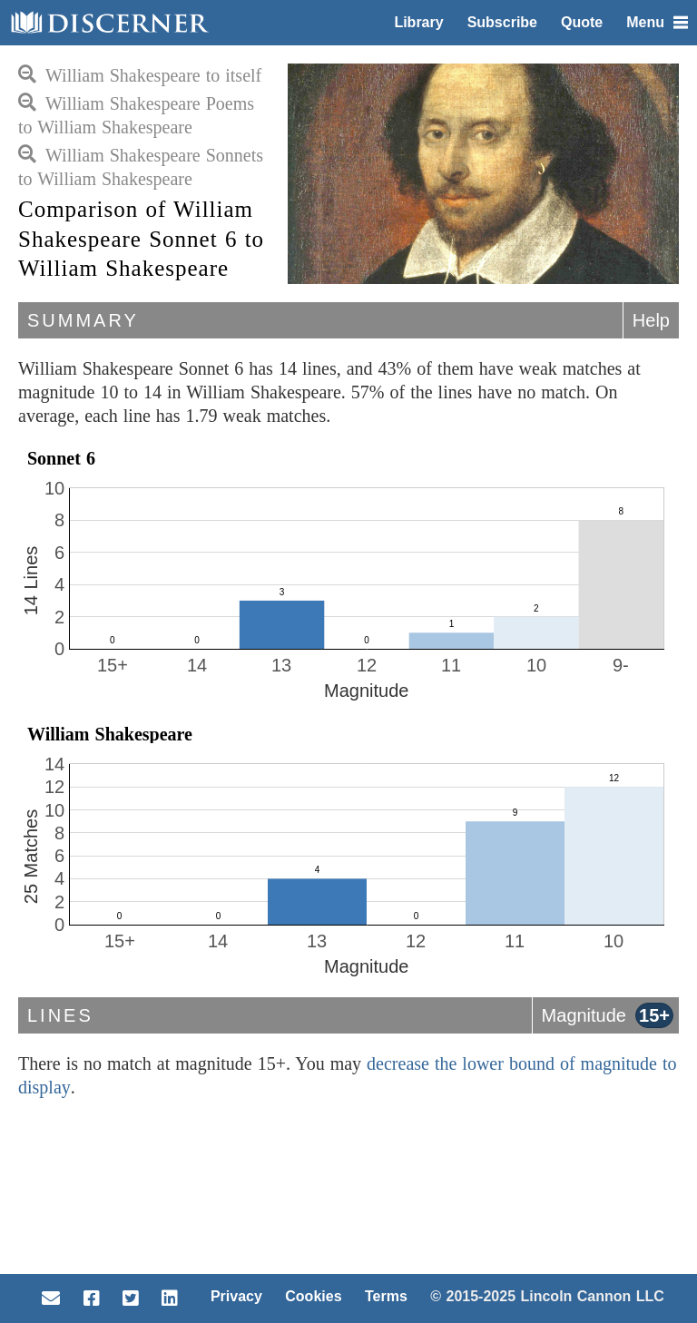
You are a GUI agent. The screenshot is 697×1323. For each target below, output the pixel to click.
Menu (657, 22)
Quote (582, 22)
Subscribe (502, 22)
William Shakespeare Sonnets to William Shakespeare (140, 167)
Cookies (313, 1296)
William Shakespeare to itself (139, 75)
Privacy (236, 1296)
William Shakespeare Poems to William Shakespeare (136, 115)
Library (418, 22)
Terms (386, 1296)
